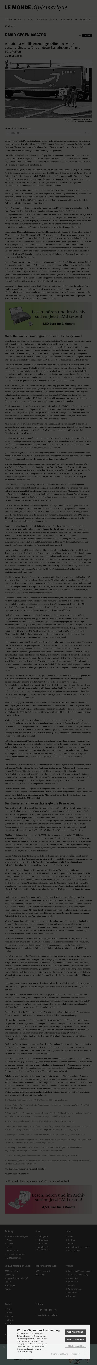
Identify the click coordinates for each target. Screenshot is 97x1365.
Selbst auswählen (76, 1346)
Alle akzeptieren (75, 1332)
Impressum (75, 1354)
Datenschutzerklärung (59, 1354)
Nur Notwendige (75, 1339)
